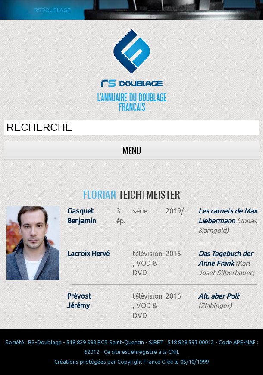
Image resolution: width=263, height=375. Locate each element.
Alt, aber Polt (218, 296)
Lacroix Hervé (88, 253)
